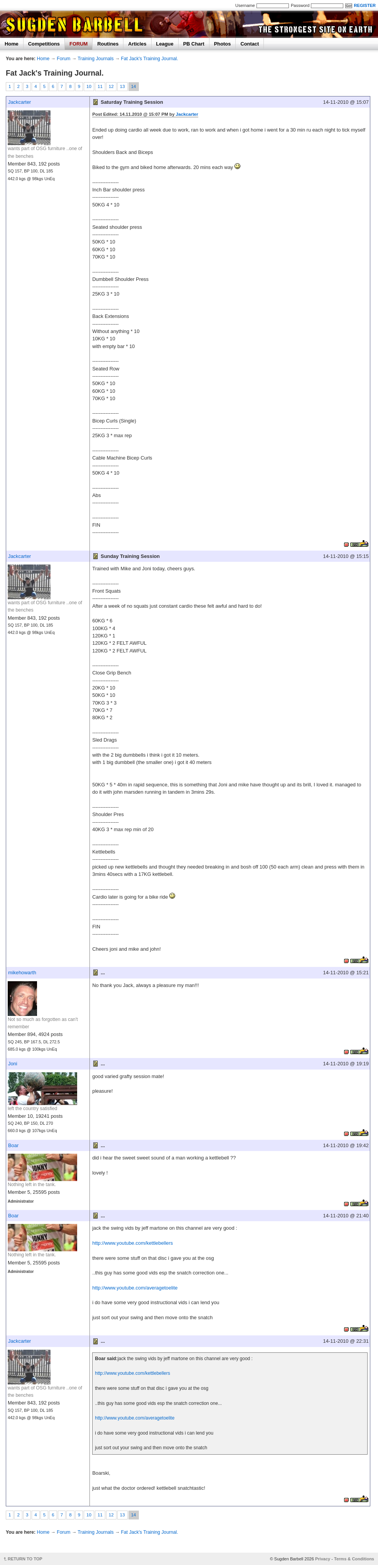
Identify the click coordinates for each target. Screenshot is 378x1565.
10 (88, 86)
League (165, 44)
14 (133, 86)
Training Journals (95, 58)
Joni (12, 1063)
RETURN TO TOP (25, 1559)
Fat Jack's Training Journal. (149, 58)
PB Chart (193, 44)
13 (122, 86)
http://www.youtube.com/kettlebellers (132, 1243)
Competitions (44, 44)
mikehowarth (22, 972)
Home (12, 44)
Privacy (322, 1559)
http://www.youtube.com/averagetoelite (134, 1288)
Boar (13, 1145)
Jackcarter (19, 102)
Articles (137, 44)
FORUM (78, 44)
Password (300, 5)
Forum (63, 58)
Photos (222, 44)
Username (245, 5)
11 (100, 86)
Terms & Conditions (354, 1559)
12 (111, 86)
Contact (249, 44)
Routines (107, 44)
